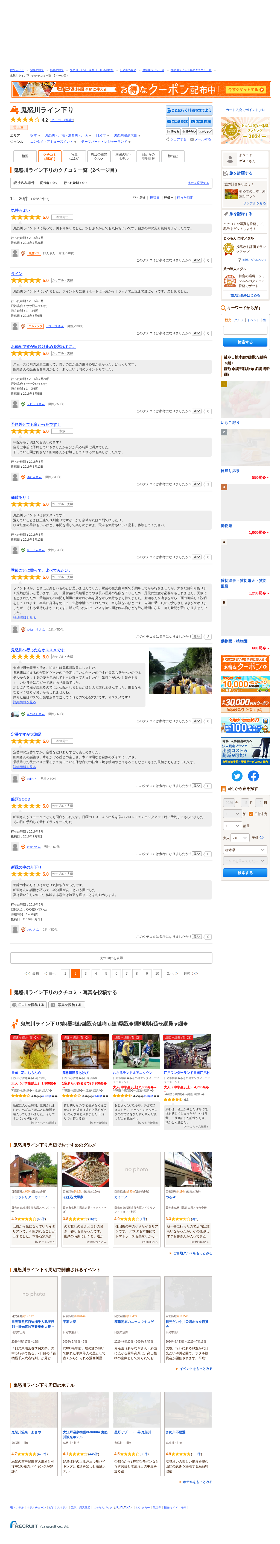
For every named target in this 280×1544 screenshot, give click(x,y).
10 (157, 973)
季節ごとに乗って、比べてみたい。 (41, 570)
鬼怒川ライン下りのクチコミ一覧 (191, 70)
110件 (196, 1454)
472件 (42, 1454)
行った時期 (185, 198)
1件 (143, 1219)
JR (116, 1507)
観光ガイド (17, 70)
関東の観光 (37, 70)
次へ (170, 973)
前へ (52, 973)
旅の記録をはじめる (245, 295)
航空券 (157, 1507)
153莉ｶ (148, 1096)
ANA (127, 1507)
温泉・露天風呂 (80, 1507)
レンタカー (143, 1507)
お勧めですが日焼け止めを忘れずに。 (43, 346)
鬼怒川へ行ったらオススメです (38, 650)
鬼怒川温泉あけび (75, 1073)
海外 (183, 1507)
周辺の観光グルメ (99, 156)
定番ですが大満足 (26, 734)
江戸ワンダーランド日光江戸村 (187, 1073)
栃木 (33, 135)
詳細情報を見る (24, 618)
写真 (74, 156)
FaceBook (253, 775)
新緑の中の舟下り (26, 867)
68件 (41, 1219)
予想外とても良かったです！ (36, 424)
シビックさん (36, 404)
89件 (144, 1454)
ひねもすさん (36, 629)
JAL (121, 1507)
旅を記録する (240, 214)
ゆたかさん (34, 477)
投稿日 (155, 198)
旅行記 (173, 156)
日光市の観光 (128, 70)
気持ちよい (20, 210)
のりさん (33, 929)
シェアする (178, 139)
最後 (187, 973)
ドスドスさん (55, 326)
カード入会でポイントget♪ (245, 110)
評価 (167, 198)
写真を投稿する (201, 122)
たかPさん (34, 846)
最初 (35, 973)
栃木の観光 (57, 70)
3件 (194, 1219)
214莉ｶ (98, 1096)
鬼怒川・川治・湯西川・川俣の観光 (91, 70)
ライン (16, 273)
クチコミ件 (62, 120)
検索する (245, 342)
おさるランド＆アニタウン (132, 1073)
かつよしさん (36, 714)
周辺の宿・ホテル (123, 156)
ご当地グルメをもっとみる (192, 1253)
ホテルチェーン (36, 1507)
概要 (25, 156)
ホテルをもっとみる (197, 1482)
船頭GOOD (20, 799)
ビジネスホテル (58, 1507)
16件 (92, 1219)
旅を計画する (240, 173)
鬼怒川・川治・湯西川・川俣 (66, 135)
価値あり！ (20, 497)
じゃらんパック (102, 1507)
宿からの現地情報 (148, 156)
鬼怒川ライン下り (153, 70)
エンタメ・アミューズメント (51, 141)
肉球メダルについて (255, 259)
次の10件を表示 (111, 958)
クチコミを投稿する (177, 122)
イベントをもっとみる (196, 1369)
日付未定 (260, 814)
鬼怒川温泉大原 (125, 135)
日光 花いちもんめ (26, 1073)
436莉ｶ (47, 1096)
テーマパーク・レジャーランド (104, 141)
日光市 (101, 135)
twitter (237, 775)
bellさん (32, 778)
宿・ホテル (17, 1507)
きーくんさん (36, 550)
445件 (93, 1454)
